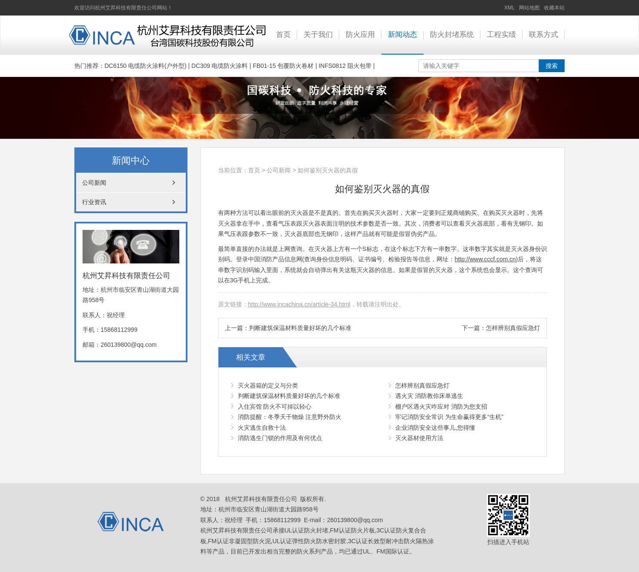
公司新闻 (279, 170)
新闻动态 (402, 35)
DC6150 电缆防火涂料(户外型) (145, 65)
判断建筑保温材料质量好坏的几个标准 (300, 327)
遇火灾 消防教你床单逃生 (429, 395)
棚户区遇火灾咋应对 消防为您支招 (441, 406)
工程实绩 (501, 35)
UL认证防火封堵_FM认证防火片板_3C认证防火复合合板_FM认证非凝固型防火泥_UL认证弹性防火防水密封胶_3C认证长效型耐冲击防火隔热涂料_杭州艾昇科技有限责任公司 (167, 35)
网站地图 (529, 8)
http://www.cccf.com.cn (485, 259)
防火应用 (360, 35)
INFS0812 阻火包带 (345, 65)
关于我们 (318, 35)
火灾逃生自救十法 (262, 427)
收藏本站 (554, 8)
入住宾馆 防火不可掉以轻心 (275, 406)
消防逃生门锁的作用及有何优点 (280, 437)
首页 (283, 35)
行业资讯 (94, 202)
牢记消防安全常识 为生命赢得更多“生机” (449, 416)
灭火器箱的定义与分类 (268, 385)
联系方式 (543, 35)
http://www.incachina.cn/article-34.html (299, 304)
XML (509, 8)
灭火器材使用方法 (419, 437)
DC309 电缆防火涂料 (219, 65)
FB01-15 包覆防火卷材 (283, 65)
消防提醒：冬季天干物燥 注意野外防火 (290, 416)
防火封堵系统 (452, 35)
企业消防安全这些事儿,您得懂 (435, 427)
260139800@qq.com (129, 344)
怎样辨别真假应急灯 (513, 327)
